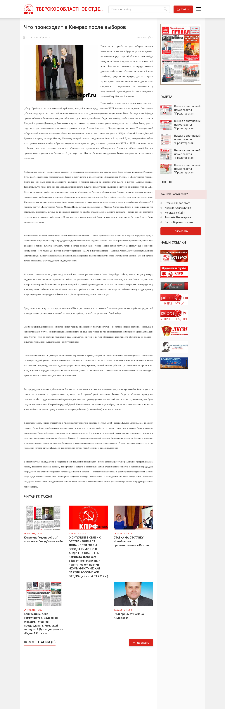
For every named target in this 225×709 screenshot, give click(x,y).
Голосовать (181, 231)
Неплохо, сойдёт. (174, 212)
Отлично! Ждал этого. (177, 203)
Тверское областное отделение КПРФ (70, 9)
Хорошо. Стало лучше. (178, 207)
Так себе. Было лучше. (178, 217)
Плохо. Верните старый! (178, 222)
